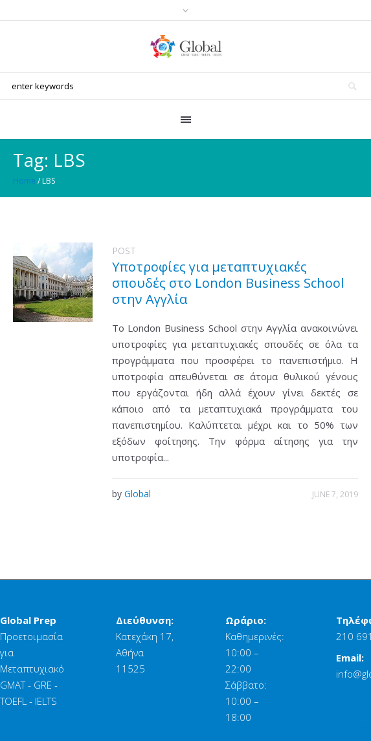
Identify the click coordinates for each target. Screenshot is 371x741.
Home (24, 180)
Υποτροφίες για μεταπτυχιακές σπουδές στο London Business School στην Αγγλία (228, 283)
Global (137, 494)
